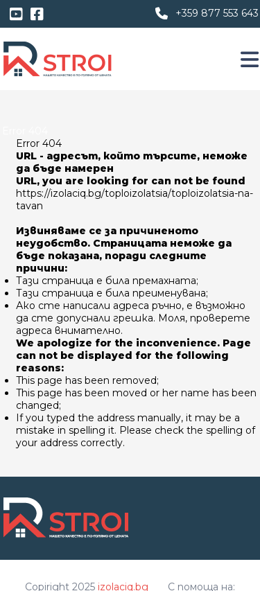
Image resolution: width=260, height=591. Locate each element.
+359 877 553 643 (217, 13)
